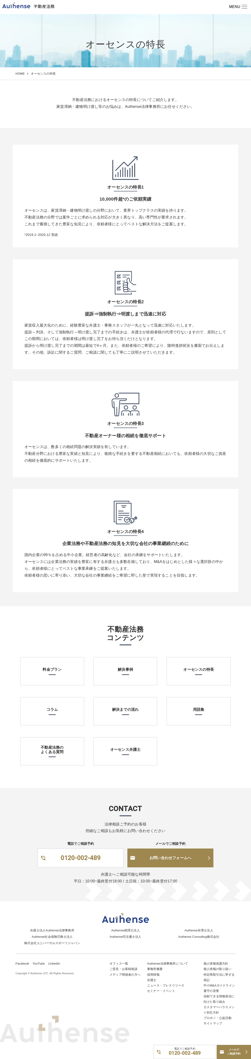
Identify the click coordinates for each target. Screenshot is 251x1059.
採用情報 (153, 974)
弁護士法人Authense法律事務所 (52, 930)
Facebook (22, 963)
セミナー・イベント (161, 991)
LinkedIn (54, 963)
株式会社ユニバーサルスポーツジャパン (52, 943)
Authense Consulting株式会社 (199, 936)
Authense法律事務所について (167, 963)
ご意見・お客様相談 (123, 969)
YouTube (39, 963)
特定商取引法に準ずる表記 (219, 977)
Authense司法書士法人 (125, 936)
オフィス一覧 (119, 963)
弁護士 (152, 980)
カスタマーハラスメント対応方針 (219, 1009)
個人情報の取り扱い (217, 969)
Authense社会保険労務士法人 (52, 936)
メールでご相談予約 (233, 1051)
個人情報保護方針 (216, 963)
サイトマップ (213, 1023)
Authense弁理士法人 (198, 930)
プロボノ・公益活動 (217, 1018)
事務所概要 (155, 969)
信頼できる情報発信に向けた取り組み (219, 998)
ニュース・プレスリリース (165, 985)
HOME (20, 73)
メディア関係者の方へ (125, 974)
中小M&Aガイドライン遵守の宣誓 (219, 988)
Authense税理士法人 (125, 930)
